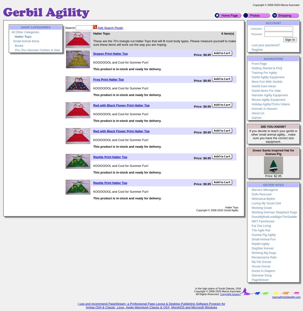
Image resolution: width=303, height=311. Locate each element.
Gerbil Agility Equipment (268, 77)
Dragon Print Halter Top (110, 53)
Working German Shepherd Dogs (274, 212)
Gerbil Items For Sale (266, 90)
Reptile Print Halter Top (110, 157)
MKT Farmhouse (263, 221)
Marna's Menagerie (265, 190)
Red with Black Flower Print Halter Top (121, 105)
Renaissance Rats (264, 257)
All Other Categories (25, 32)
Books (19, 45)
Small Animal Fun (264, 239)
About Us (258, 113)
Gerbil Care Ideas (264, 86)
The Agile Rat (261, 230)
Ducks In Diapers (263, 271)
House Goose (261, 266)
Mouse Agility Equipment (268, 99)
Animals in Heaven (264, 108)
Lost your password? (266, 45)
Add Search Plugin (110, 28)
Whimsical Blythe (263, 199)
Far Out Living (261, 226)
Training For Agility (264, 72)
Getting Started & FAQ (267, 68)
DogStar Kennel (262, 248)
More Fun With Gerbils (267, 81)
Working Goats (262, 208)
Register (257, 49)
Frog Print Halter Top (108, 79)
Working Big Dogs (264, 253)
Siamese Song (262, 275)
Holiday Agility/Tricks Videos (271, 104)
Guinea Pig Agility (264, 235)
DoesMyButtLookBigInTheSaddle (274, 217)
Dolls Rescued (262, 194)
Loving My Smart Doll (266, 203)
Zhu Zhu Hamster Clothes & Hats (37, 50)
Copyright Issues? (230, 294)
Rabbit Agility (260, 244)
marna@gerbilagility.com (286, 297)
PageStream (260, 280)
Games (257, 117)
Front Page (259, 63)
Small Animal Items (26, 41)
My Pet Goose (261, 262)
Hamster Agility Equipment (270, 95)
